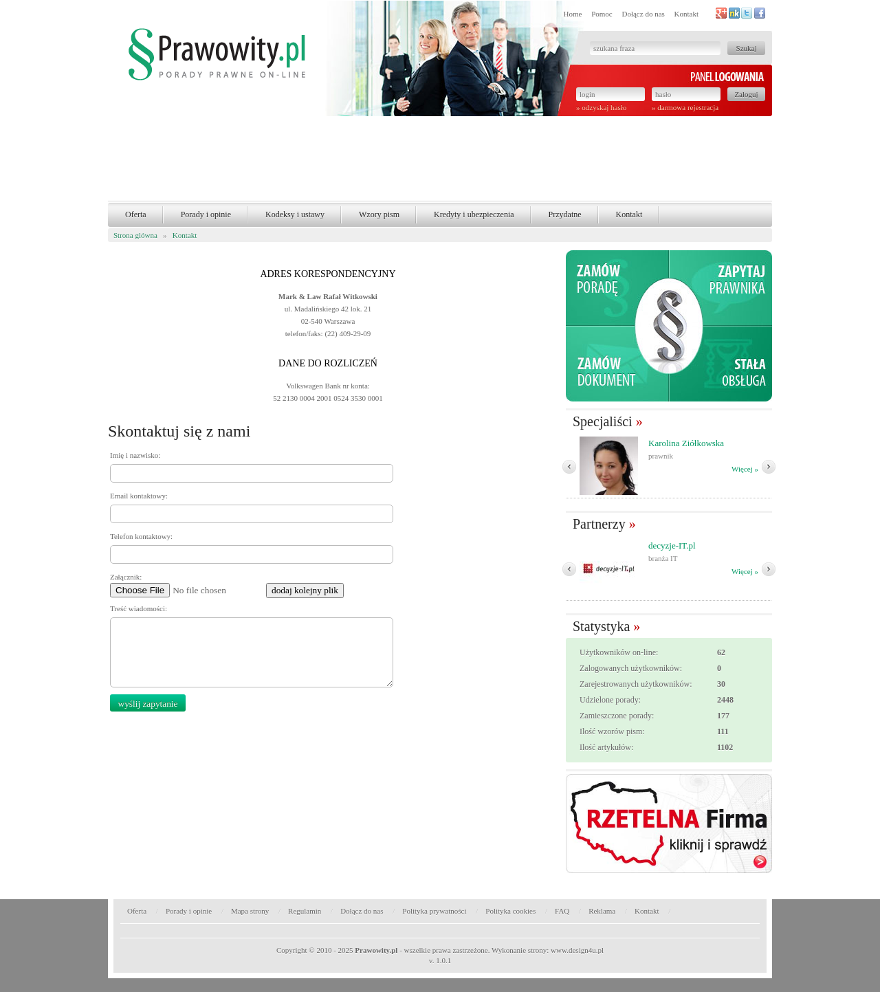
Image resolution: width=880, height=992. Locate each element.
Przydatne (565, 214)
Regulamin (304, 911)
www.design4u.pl (577, 950)
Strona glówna (135, 235)
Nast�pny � (769, 467)
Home (573, 14)
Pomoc (602, 14)
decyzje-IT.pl (672, 545)
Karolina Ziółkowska (686, 443)
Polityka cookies (510, 911)
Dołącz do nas (643, 14)
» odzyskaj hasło (601, 107)
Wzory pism (379, 214)
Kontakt (686, 14)
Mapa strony (250, 911)
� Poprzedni (569, 467)
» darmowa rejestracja (685, 107)
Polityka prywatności (434, 911)
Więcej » (745, 469)
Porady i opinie (206, 214)
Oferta (135, 214)
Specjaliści (602, 421)
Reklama (601, 911)
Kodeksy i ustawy (294, 214)
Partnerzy (599, 523)
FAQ (562, 911)
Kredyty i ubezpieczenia (474, 214)
